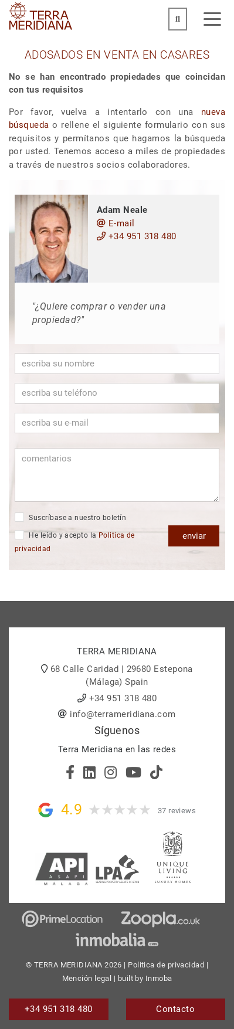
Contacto (175, 1009)
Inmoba (158, 978)
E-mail (116, 223)
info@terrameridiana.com (122, 714)
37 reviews (177, 810)
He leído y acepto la (75, 541)
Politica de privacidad (166, 964)
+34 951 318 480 (137, 236)
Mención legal (87, 978)
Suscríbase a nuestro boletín (70, 517)
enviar (194, 536)
